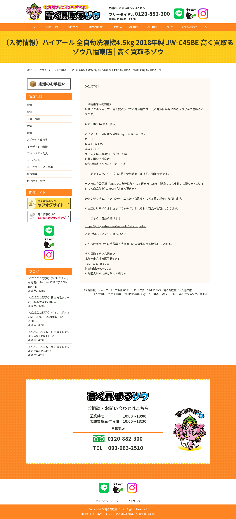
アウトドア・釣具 (37, 153)
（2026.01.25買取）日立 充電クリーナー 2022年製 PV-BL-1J (49, 299)
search (208, 27)
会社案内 (151, 27)
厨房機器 (32, 174)
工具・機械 (33, 119)
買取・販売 (52, 27)
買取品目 (72, 27)
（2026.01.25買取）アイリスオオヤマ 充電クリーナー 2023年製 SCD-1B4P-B (48, 282)
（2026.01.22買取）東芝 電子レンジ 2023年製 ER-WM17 (49, 349)
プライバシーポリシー (108, 501)
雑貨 (29, 133)
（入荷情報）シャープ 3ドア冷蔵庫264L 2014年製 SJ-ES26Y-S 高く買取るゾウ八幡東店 (137, 290)
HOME (33, 27)
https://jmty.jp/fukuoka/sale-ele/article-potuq (116, 226)
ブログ (169, 27)
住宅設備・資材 (36, 181)
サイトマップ (133, 501)
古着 (29, 126)
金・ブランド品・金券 (40, 167)
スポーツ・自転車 (37, 140)
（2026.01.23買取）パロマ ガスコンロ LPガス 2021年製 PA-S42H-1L (48, 317)
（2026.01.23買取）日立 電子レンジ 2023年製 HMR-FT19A (49, 334)
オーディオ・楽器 (37, 146)
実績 (116, 27)
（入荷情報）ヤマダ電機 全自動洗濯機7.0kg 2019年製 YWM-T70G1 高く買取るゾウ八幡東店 (150, 294)
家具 (29, 112)
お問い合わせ (189, 27)
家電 (29, 105)
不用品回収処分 (96, 27)
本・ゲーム (33, 160)
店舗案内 (132, 27)
